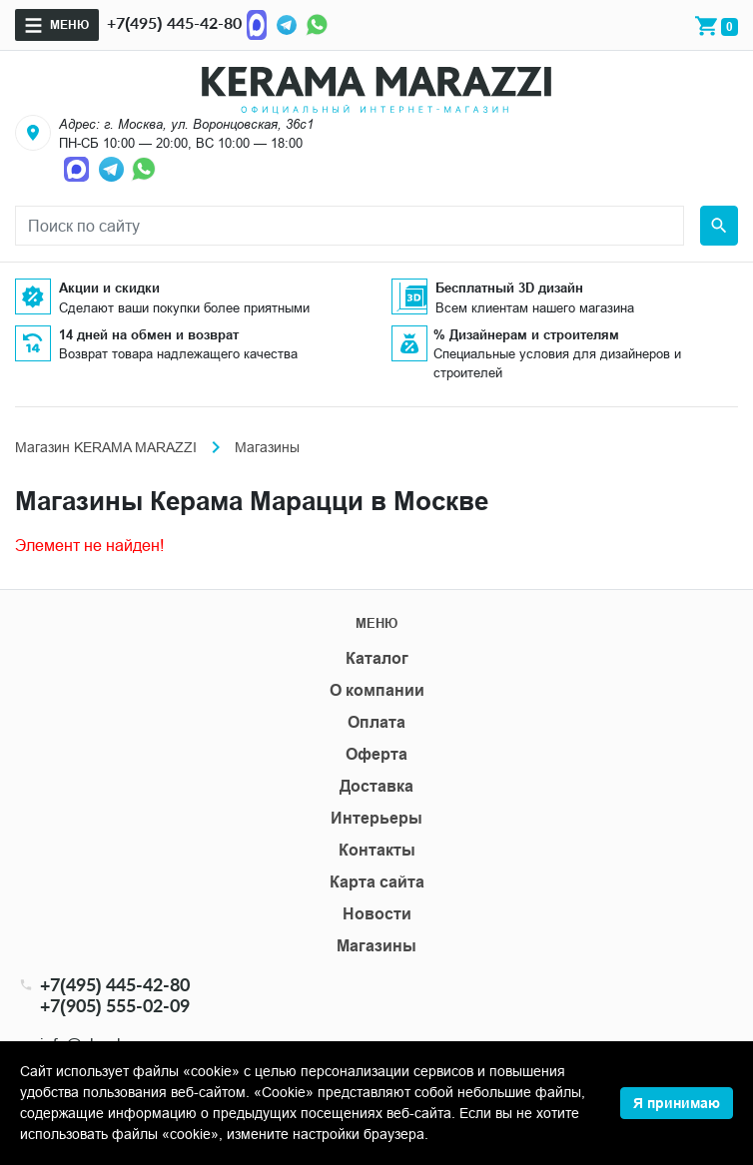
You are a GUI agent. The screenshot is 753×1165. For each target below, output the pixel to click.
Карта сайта (377, 882)
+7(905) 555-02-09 (115, 1005)
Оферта (376, 754)
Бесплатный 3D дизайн (509, 287)
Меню (69, 24)
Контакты (377, 850)
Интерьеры (376, 818)
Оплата (376, 722)
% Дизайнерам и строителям (526, 334)
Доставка (376, 786)
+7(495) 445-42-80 (174, 22)
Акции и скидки (109, 287)
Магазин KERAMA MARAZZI (106, 447)
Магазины (376, 945)
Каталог (377, 658)
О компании (377, 690)
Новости (377, 913)
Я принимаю (676, 1103)
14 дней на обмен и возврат (149, 334)
